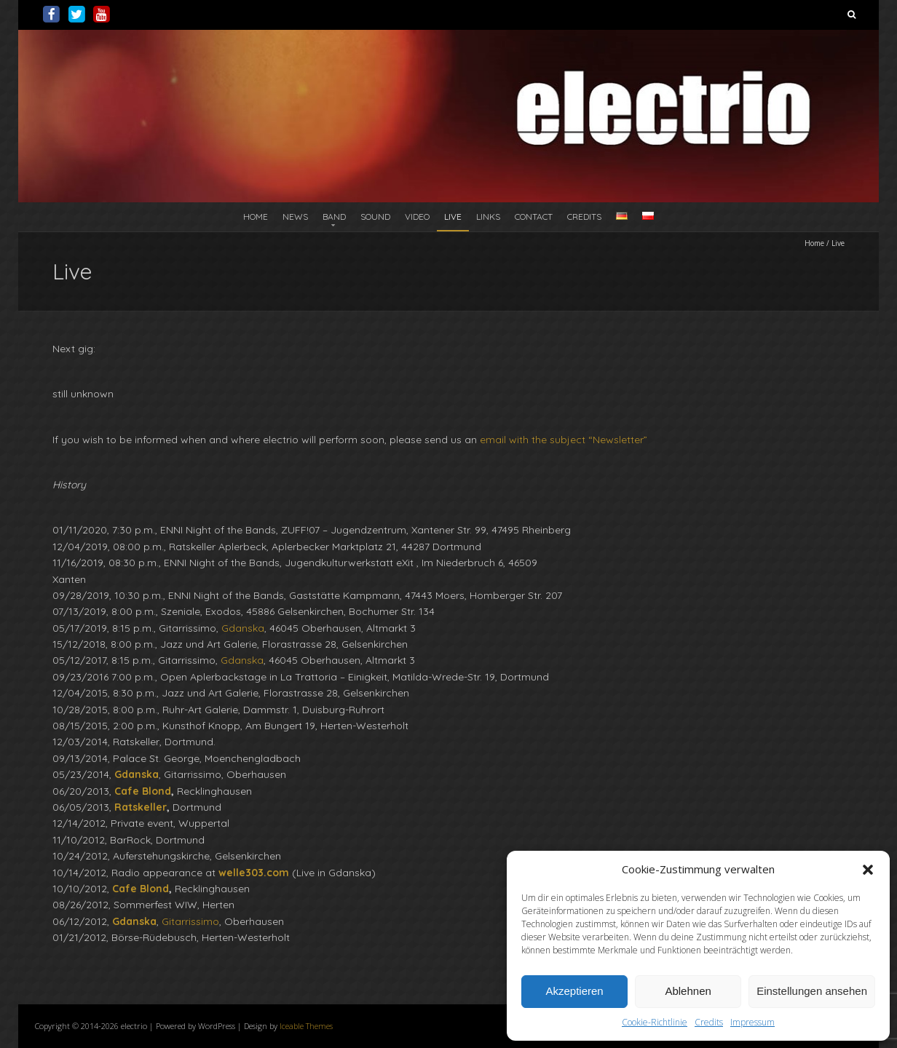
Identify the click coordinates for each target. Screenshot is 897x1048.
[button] (868, 869)
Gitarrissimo (190, 921)
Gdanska (242, 628)
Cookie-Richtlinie (654, 1022)
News (295, 216)
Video (417, 216)
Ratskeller (140, 807)
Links (488, 216)
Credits (709, 1022)
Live (453, 216)
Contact (534, 216)
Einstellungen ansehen (811, 991)
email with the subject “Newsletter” (563, 439)
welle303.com (253, 872)
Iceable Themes (306, 1025)
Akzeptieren (574, 991)
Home (255, 216)
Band (334, 216)
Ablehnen (688, 991)
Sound (375, 216)
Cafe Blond (142, 791)
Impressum (752, 1022)
